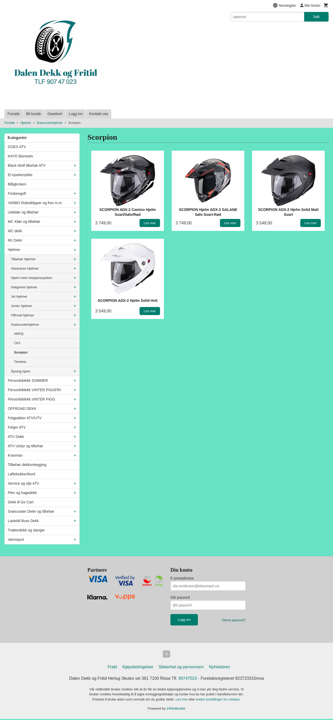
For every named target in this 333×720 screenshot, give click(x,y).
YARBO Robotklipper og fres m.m (35, 203)
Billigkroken (17, 184)
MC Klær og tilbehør (24, 221)
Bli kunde (33, 114)
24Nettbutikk (175, 709)
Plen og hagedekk (22, 493)
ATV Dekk (16, 437)
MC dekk (15, 231)
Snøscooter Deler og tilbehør (31, 511)
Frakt (112, 668)
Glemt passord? (234, 620)
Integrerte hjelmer (24, 287)
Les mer (182, 700)
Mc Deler (15, 240)
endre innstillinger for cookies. (218, 700)
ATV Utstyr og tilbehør (25, 446)
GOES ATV (17, 147)
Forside (14, 114)
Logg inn (76, 114)
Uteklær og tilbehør (23, 212)
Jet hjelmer (19, 296)
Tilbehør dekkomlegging (27, 465)
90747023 (187, 679)
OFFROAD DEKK (22, 408)
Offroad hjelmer (22, 315)
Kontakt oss (98, 114)
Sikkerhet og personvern (181, 668)
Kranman (15, 455)
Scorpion (20, 352)
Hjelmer (14, 250)
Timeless (20, 362)
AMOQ (19, 334)
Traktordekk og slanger (26, 530)
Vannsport (16, 539)
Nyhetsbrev (219, 668)
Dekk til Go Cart (20, 502)
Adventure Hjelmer (25, 268)
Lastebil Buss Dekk (23, 521)
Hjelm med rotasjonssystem (31, 278)
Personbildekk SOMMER (28, 380)
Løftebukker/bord (21, 474)
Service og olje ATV (23, 483)
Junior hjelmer (21, 306)
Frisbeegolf (17, 193)
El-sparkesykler (20, 175)
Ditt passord (180, 597)
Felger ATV (17, 427)
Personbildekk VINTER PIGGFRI (34, 390)
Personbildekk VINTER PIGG (31, 399)
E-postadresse (182, 578)
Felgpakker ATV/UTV (24, 418)
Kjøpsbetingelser (137, 668)
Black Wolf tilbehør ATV (27, 165)
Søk (316, 17)
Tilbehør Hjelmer (23, 259)
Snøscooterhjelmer (25, 324)
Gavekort (54, 114)
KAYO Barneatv (20, 156)
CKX (17, 343)
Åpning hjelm (20, 371)
